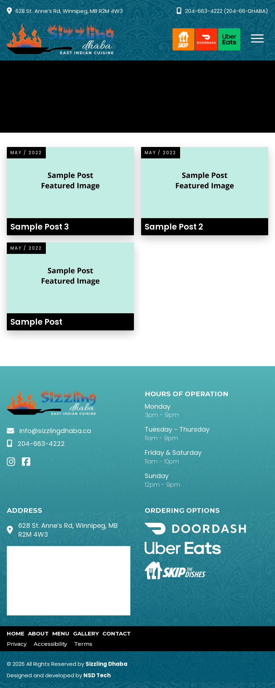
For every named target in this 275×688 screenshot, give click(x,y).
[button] (254, 39)
